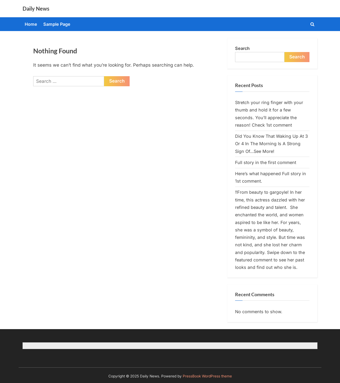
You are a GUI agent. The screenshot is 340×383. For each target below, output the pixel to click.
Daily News (36, 8)
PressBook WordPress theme (207, 376)
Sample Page (56, 24)
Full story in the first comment (265, 162)
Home (31, 24)
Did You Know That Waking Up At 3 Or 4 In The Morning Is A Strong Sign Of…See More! (271, 144)
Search (242, 48)
